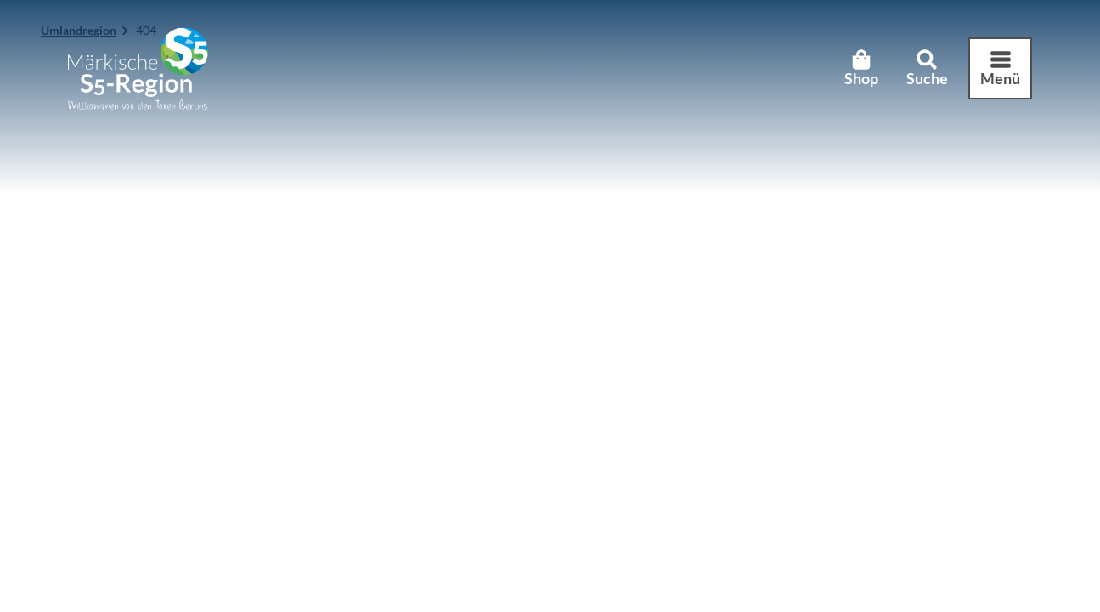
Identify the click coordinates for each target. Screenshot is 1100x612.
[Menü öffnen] (1000, 68)
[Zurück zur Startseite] (138, 68)
